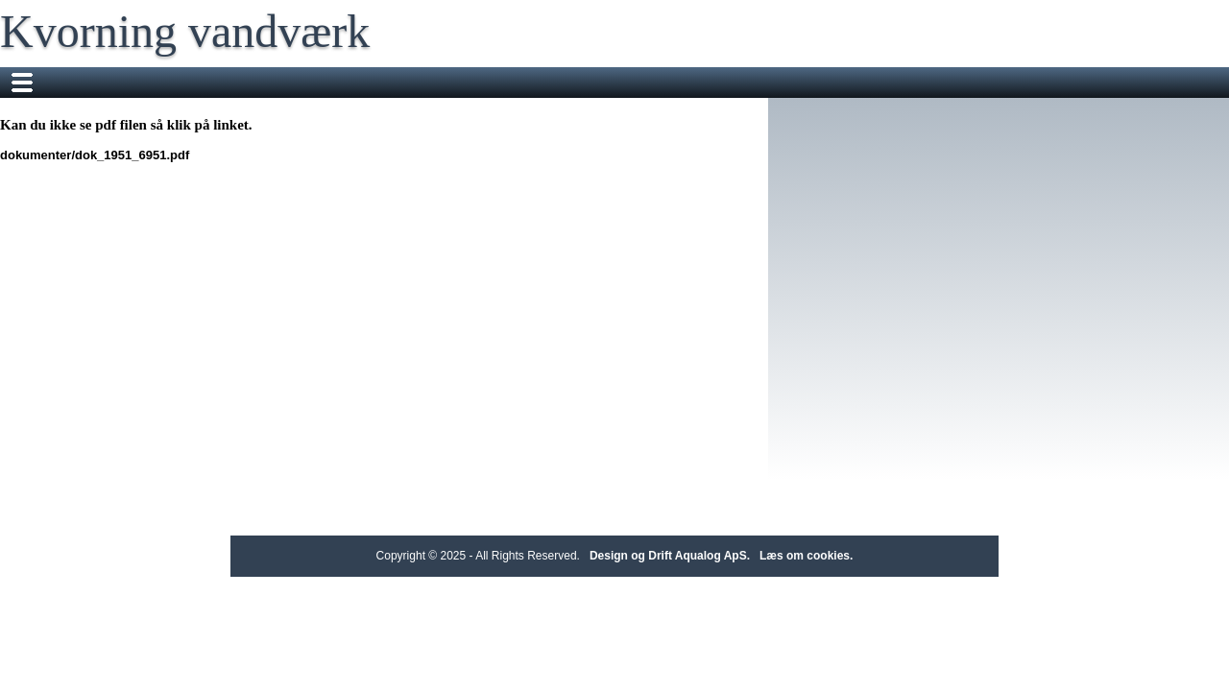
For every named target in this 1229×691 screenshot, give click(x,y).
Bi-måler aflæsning (682, 82)
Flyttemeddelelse (546, 82)
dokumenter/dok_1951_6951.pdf (229, 155)
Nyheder (281, 82)
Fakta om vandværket (401, 82)
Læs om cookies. (806, 555)
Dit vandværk (188, 82)
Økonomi (1019, 82)
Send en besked (814, 82)
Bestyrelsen (928, 82)
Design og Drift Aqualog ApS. (670, 555)
